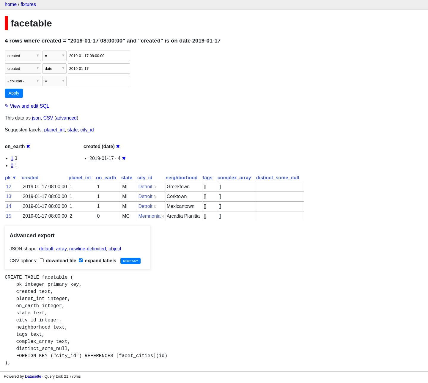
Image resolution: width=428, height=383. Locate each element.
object (114, 248)
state (72, 129)
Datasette (33, 376)
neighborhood (182, 177)
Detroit (145, 186)
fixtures (28, 4)
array (61, 248)
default (46, 248)
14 (8, 206)
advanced (66, 117)
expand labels (97, 260)
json (36, 117)
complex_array (234, 177)
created (30, 177)
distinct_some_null (277, 177)
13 (8, 196)
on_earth (106, 177)
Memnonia (150, 216)
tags (208, 177)
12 (8, 186)
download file (58, 260)
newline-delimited (87, 248)
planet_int (54, 129)
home (11, 4)
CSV (48, 117)
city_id (87, 129)
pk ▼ (11, 177)
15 (8, 216)
